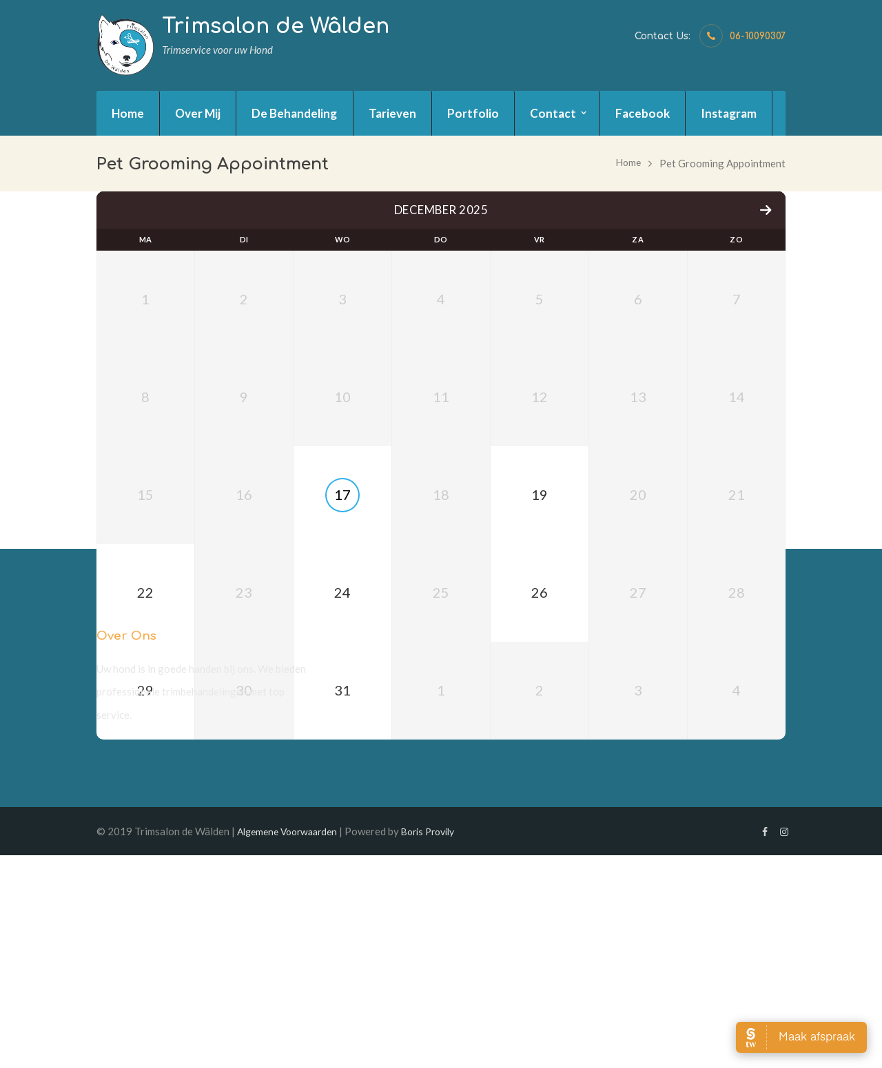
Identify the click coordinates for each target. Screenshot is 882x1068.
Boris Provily (441, 1042)
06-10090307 (758, 36)
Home (627, 163)
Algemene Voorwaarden (292, 1042)
